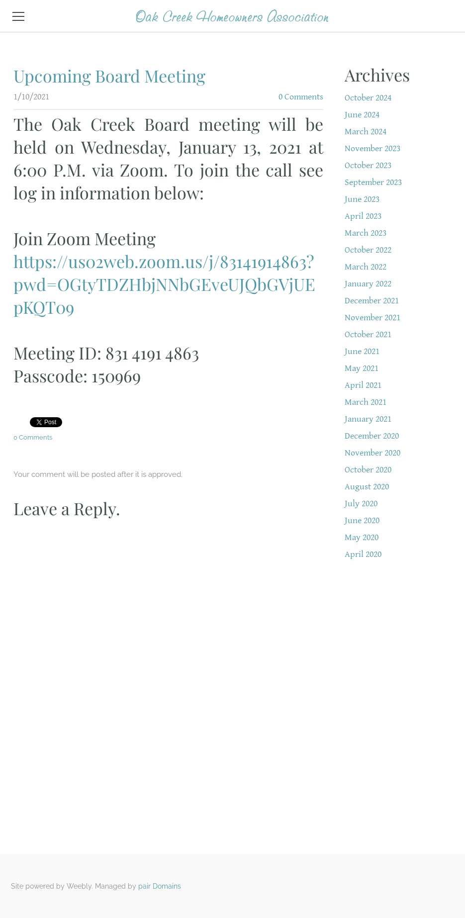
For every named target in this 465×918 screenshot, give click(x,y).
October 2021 (368, 334)
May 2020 (361, 537)
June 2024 (362, 114)
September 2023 (373, 182)
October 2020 (368, 469)
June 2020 (362, 520)
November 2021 (372, 317)
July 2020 (361, 503)
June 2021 (362, 351)
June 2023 (362, 199)
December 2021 (372, 300)
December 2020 (372, 436)
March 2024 (365, 131)
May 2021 (361, 368)
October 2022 (368, 250)
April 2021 (363, 385)
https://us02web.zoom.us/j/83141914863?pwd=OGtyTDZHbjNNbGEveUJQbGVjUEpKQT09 (164, 284)
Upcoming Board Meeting (109, 75)
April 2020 (363, 554)
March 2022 (365, 267)
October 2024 (368, 97)
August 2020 (367, 486)
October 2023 (368, 165)
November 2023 (372, 148)
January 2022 (368, 283)
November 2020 (372, 453)
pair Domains (159, 886)
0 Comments (301, 97)
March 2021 (365, 402)
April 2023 (363, 216)
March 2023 (365, 233)
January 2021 (368, 419)
